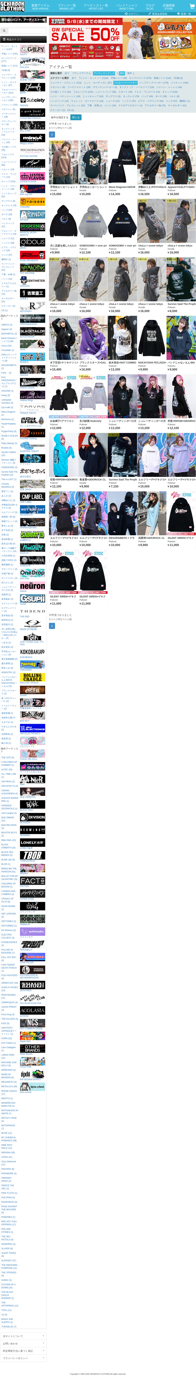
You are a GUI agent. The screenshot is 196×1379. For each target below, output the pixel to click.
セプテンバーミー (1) (8, 609)
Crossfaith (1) (7, 350)
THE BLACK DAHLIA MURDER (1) (7, 1295)
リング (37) (171, 101)
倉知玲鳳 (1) (7, 539)
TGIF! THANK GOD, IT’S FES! (32, 639)
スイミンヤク (32, 932)
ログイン (131, 13)
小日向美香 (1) (8, 555)
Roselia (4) (6, 448)
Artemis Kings (32, 396)
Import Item (32, 1037)
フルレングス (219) (83, 92)
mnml (32, 345)
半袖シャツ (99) (119, 78)
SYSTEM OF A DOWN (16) (8, 1286)
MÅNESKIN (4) (8, 1070)
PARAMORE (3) (9, 1173)
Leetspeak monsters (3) (7, 401)
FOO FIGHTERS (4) (9, 977)
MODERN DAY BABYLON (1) (8, 1104)
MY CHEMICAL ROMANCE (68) (9, 1139)
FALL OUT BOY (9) (8, 959)
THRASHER (32, 665)
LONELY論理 (32, 843)
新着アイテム (40, 7)
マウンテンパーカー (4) (105, 87)
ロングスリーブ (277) (8, 60)
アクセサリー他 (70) (155, 105)
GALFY (32, 50)
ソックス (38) (7, 243)
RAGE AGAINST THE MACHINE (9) (9, 1209)
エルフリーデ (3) (9, 512)
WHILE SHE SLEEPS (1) (7, 1320)
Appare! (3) (6, 329)
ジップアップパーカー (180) (8, 99)
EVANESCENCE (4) (9, 944)
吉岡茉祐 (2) (7, 734)
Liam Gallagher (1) (8, 1049)
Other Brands (32, 1049)
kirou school (32, 1088)
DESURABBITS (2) (8, 367)
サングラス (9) (113, 96)
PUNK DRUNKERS (32, 256)
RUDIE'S (32, 358)
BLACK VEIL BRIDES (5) (7, 853)
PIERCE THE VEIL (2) (7, 1187)
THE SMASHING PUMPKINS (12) (9, 1266)
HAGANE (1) (7, 391)
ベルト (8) (174, 96)
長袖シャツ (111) (9, 65)
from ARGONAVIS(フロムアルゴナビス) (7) (9, 382)
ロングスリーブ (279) (140, 78)
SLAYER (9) (7, 1248)
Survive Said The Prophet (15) (9, 473)
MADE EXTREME (32, 625)
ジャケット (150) (9, 105)
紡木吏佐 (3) (7, 647)
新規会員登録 (157, 13)
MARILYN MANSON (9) (7, 1076)
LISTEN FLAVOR (32, 177)
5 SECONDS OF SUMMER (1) (9, 763)
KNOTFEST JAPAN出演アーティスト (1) (9, 1031)
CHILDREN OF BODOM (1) (8, 885)
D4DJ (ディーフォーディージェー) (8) (9, 357)
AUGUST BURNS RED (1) (9, 799)
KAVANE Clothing (32, 434)
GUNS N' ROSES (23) (9, 989)
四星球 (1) (6, 594)
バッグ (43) (147, 96)
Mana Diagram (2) (8, 413)
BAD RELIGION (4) (9, 826)
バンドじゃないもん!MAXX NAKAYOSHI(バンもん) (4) (8, 681)
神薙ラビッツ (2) (9, 521)
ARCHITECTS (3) (9, 786)
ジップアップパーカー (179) (153, 83)
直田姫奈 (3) (7, 599)
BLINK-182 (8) (8, 859)
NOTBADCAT (32, 510)
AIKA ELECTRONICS (32, 729)
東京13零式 (32, 472)
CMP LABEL (32, 497)
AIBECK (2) (6, 325)
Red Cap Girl (32, 190)
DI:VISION (32, 818)
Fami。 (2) (6, 373)
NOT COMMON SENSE (32, 1024)
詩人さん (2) (7, 582)
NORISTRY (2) (8, 672)
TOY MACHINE (32, 269)
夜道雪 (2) (6, 738)
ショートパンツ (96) (105, 92)
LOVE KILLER (32, 958)
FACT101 (32, 882)
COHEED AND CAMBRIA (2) (8, 893)
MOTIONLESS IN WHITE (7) (9, 1112)
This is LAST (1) (9, 479)
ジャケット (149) (179, 83)
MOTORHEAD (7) (8, 1127)
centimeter (32, 281)
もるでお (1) (7, 722)
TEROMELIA (32, 945)
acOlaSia (32, 1011)
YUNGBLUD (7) (8, 1326)
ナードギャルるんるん (32, 767)
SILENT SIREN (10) (8, 454)
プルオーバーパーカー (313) (8, 91)
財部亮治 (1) (7, 620)
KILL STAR (32, 126)
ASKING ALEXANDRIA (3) (9, 792)
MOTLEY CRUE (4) (9, 1119)
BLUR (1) (5, 864)
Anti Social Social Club (32, 998)
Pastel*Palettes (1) (8, 425)
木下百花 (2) (7, 530)
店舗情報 (169, 7)
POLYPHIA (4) (8, 1197)
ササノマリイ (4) (9, 569)
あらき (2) (6, 496)
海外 (129, 73)
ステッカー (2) (57, 110)
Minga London (32, 139)
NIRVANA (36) (8, 1152)
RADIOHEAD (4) (9, 1202)
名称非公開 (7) (8, 717)
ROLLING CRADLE (32, 678)
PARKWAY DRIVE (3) (6, 1179)
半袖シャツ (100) (9, 53)
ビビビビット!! (32, 742)
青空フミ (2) (7, 491)
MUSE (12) (6, 1133)
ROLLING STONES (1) (7, 1230)
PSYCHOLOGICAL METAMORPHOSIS (32, 972)
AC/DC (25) (6, 769)
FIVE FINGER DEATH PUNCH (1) (9, 968)
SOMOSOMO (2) (9, 467)
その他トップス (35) (60, 92)
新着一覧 (184, 13)
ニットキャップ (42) (93, 96)
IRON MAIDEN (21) (8, 996)
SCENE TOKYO (32, 75)
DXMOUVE (32, 561)
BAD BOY (32, 716)
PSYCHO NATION (32, 152)
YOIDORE (32, 202)
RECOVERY (32, 307)
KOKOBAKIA (32, 653)
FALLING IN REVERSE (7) (8, 951)
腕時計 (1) (185, 101)
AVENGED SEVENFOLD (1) (9, 807)
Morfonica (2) (7, 419)
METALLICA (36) (9, 1086)
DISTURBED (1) (9, 926)
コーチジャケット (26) (79, 87)
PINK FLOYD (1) (9, 1193)
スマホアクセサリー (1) (130, 105)
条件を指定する (59, 117)
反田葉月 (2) (7, 624)
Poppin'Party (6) (9, 431)
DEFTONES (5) (8, 921)
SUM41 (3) (6, 1280)
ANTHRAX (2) (8, 781)
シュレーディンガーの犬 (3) (8, 588)
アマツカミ (32, 459)
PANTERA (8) (7, 1169)
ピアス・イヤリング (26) (150, 101)
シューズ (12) (113, 101)
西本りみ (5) (7, 668)
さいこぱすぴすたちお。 (32, 421)
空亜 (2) (5, 534)
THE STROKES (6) (8, 1274)
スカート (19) (125, 92)
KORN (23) (6, 1038)
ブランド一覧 (67, 7)
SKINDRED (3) (8, 1244)
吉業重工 (32, 294)
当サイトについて (23, 1336)
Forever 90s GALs (32, 754)
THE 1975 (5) (7, 757)
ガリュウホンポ (32, 907)
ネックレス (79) (131, 96)
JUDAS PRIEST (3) (9, 1008)
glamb (32, 88)
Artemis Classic (32, 383)
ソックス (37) (129, 101)
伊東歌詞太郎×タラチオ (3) (9, 506)
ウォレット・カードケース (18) (87, 101)
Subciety (32, 101)
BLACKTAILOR (32, 332)
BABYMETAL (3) (9, 333)
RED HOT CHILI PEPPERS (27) (9, 1223)
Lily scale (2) (7, 407)
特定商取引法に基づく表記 (23, 1350)
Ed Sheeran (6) (8, 930)
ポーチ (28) (161, 96)
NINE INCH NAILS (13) (6, 1146)
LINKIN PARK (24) (7, 1056)
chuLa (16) (6, 345)
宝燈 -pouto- (32, 485)
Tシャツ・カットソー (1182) (94, 78)
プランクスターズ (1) (8, 692)
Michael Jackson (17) (9, 1092)
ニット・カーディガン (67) (98, 83)
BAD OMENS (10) (7, 819)
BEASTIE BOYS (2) (9, 834)
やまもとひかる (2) (8, 728)
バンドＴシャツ (126, 7)
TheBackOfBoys (32, 856)
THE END (32, 612)
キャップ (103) (170, 92)
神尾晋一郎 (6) (8, 517)
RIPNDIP (32, 215)
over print (32, 63)
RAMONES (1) (8, 1217)
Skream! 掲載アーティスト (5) (8, 461)
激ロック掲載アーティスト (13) (8, 549)
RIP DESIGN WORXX (32, 1075)
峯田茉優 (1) (7, 713)
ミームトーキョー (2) (8, 707)
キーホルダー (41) (177, 105)
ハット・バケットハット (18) (65, 96)
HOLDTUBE (32, 1062)
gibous (32, 243)
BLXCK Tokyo (32, 805)
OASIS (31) (6, 1157)
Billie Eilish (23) (8, 840)
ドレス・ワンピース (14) (147, 92)
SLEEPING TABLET (32, 447)
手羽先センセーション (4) (8, 653)
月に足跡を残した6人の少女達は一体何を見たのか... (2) (9, 633)
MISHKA (32, 869)
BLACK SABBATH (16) (8, 846)
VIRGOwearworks (32, 319)
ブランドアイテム (81, 73)
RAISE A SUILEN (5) (9, 437)
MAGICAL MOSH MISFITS (32, 229)
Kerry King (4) (7, 1014)
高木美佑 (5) (7, 615)
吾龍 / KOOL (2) (8, 560)
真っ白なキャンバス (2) (8, 699)
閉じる (76, 117)
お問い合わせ (23, 1343)
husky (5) (5, 395)
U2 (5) (4, 1314)
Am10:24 (32, 548)
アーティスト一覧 (96, 7)
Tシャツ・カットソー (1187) (9, 48)
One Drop (32, 574)
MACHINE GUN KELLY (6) (9, 1064)
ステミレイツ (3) (9, 603)
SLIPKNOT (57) (8, 1260)
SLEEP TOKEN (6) (8, 1254)
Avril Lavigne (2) (9, 813)
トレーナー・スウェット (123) (66, 83)
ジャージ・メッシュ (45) (8, 141)
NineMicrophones (32, 523)
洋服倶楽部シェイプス (32, 703)
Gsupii (32, 599)
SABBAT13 (32, 536)
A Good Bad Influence (32, 113)
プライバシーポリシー (23, 1358)
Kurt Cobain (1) (8, 1043)
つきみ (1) (6, 642)
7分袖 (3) (178, 78)
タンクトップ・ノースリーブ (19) (136, 87)
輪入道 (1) (6, 743)
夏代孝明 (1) (7, 663)
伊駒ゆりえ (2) (8, 500)
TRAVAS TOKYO (32, 408)
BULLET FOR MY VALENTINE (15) (9, 877)
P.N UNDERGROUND (32, 164)
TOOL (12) (6, 1310)
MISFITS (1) (7, 1098)
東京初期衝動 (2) (9, 659)
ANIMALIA (32, 920)
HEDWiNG (32, 831)
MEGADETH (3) (9, 1082)
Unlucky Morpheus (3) (7, 485)
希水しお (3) (7, 526)
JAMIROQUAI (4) (9, 1002)
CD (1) (70, 110)
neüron (32, 586)
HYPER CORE (32, 894)
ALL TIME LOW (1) (8, 775)
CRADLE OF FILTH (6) (7, 900)
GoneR (32, 691)
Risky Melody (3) (9, 443)
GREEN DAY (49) (9, 983)
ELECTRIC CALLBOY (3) (7, 936)
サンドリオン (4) (9, 578)
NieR (32, 780)
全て (67, 73)
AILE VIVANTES (32, 792)
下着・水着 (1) (94, 105)
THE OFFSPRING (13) (9, 1304)
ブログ (150, 7)
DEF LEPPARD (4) (8, 915)
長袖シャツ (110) (162, 78)
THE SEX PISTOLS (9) (7, 1238)
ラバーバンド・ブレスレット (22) (67, 105)
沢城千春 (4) (7, 573)
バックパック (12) (59, 101)
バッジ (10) (110, 105)
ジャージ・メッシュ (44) (169, 87)
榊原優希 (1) (7, 564)
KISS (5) (5, 1023)
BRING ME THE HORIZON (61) (9, 870)
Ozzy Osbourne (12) (8, 1163)
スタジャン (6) (57, 87)
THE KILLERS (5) (9, 1019)
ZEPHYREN (32, 986)
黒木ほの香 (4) (8, 543)
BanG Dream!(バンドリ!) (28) (9, 340)
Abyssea (32, 370)
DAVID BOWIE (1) (8, 908)
